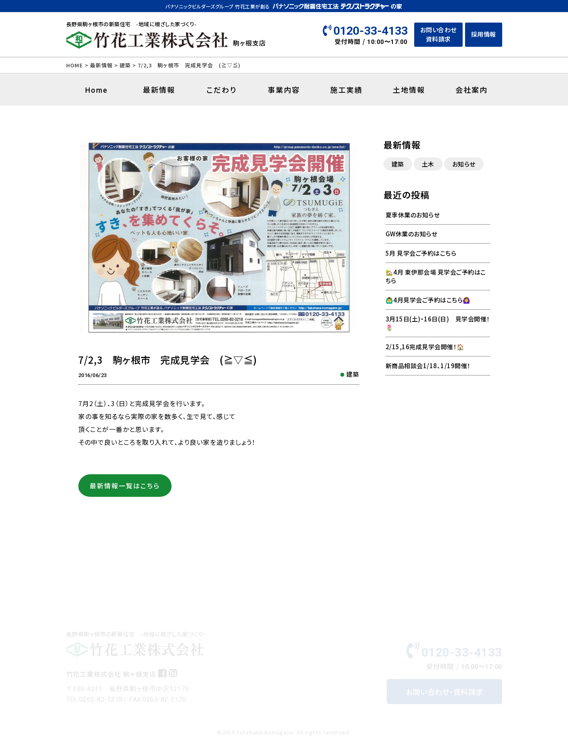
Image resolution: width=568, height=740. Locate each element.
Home (96, 90)
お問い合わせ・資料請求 (444, 693)
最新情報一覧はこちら (125, 485)
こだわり (221, 89)
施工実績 (346, 89)
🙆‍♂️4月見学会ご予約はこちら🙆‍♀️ (428, 300)
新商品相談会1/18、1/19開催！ (428, 365)
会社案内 (471, 89)
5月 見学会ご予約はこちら (421, 253)
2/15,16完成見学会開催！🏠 (425, 346)
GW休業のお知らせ (412, 233)
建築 (352, 374)
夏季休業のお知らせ (413, 215)
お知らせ (464, 164)
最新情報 (101, 65)
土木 (428, 164)
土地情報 (409, 89)
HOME (74, 65)
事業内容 (284, 89)
